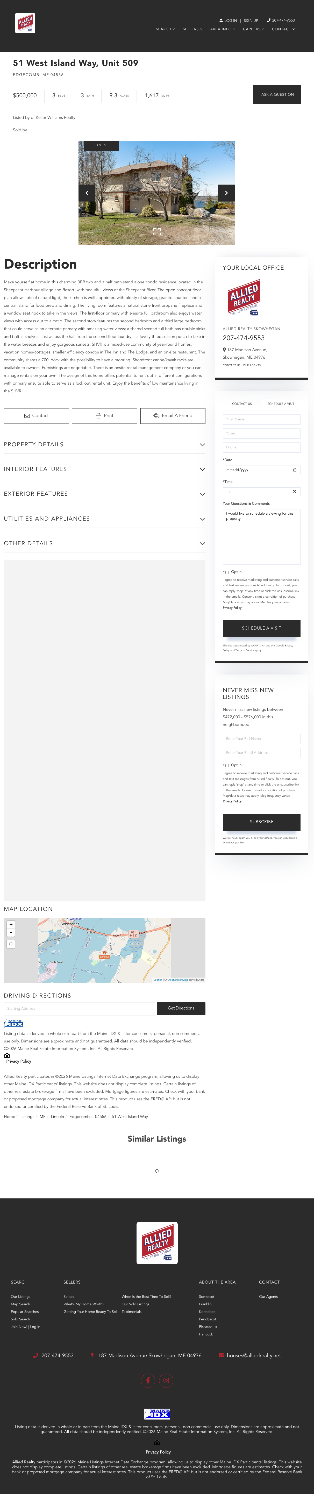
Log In (228, 21)
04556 (100, 1117)
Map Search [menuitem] (20, 1304)
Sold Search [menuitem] (20, 1319)
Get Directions (181, 1008)
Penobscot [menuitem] (207, 1319)
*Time (227, 482)
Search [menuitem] (164, 29)
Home (9, 1117)
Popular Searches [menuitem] (25, 1312)
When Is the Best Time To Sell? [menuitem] (147, 1297)
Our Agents (252, 365)
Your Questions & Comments (246, 504)
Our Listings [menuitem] (20, 1297)
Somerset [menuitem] (206, 1297)
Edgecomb (79, 1117)
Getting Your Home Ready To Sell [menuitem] (90, 1312)
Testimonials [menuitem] (131, 1312)
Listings (27, 1117)
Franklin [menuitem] (205, 1304)
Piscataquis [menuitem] (208, 1327)
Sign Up (251, 21)
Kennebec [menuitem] (207, 1312)
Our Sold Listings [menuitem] (135, 1304)
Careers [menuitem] (251, 29)
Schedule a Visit (280, 404)
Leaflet (158, 980)
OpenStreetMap (177, 980)
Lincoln (57, 1117)
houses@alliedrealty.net (250, 1356)
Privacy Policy (18, 1062)
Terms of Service (245, 650)
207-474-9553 (244, 338)
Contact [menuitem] (281, 29)
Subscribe (262, 822)
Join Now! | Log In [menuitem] (25, 1327)
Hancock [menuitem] (206, 1334)
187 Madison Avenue (146, 1356)
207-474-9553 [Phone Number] (281, 21)
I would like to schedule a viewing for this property (262, 537)
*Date (227, 460)
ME (43, 1117)
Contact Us (231, 365)
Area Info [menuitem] (221, 29)
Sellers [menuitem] (191, 29)
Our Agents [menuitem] (268, 1297)
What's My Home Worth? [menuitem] (83, 1304)
